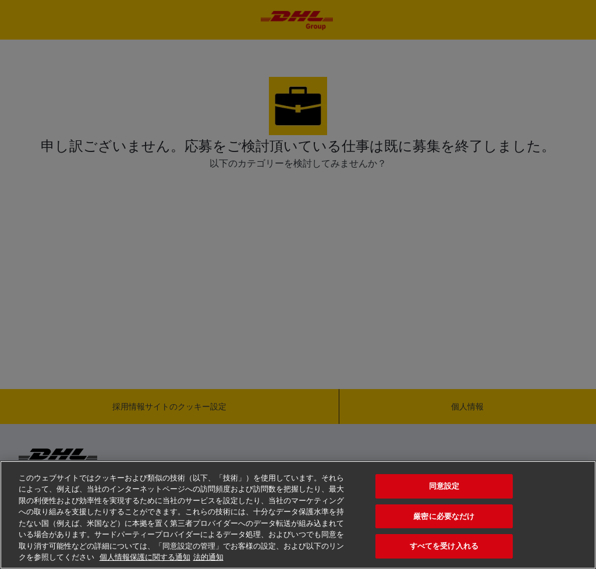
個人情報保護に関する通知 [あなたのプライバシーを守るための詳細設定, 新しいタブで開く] (145, 557)
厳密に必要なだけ (443, 516)
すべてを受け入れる (444, 546)
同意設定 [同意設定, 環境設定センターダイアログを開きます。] (444, 486)
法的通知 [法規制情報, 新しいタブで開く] (208, 557)
